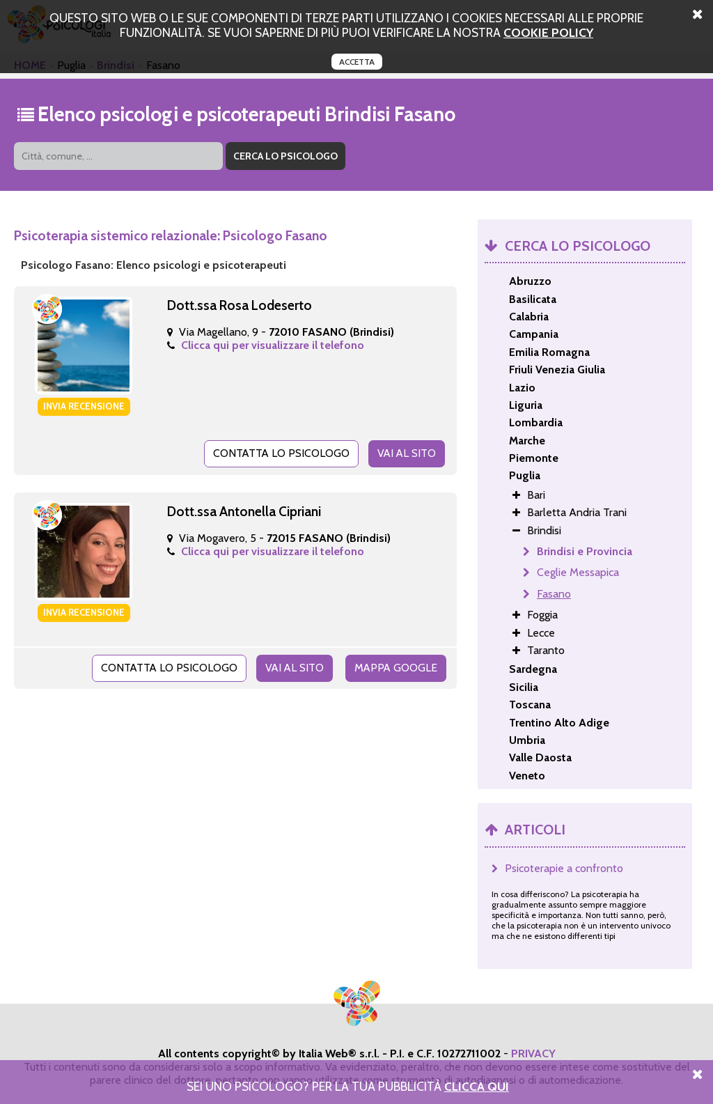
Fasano (554, 593)
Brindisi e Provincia (584, 551)
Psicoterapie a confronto (564, 868)
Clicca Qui (476, 1086)
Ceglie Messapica (578, 572)
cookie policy (548, 32)
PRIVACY (533, 1053)
